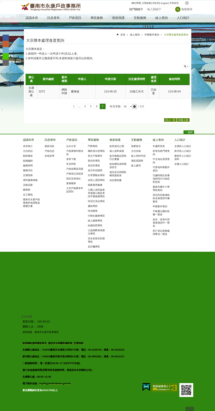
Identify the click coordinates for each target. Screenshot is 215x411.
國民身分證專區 (96, 151)
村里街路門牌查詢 (161, 153)
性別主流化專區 (96, 201)
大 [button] (190, 3)
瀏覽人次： (29, 326)
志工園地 (28, 194)
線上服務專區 (95, 220)
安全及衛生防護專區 (96, 240)
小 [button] (183, 3)
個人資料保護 (116, 151)
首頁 (122, 34)
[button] (134, 106)
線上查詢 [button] (161, 18)
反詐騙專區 (94, 246)
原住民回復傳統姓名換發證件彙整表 (161, 198)
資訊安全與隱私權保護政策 (117, 174)
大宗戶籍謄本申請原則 (74, 190)
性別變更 (93, 210)
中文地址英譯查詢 (161, 161)
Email (6, 63)
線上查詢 (135, 34)
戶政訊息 (49, 151)
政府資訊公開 (116, 146)
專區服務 (93, 139)
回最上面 (189, 409)
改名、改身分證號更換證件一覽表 (161, 222)
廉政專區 (93, 206)
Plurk (6, 44)
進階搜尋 (186, 9)
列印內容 (187, 40)
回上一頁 (170, 120)
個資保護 (115, 139)
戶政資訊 (71, 139)
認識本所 (28, 139)
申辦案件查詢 (152, 34)
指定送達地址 (73, 178)
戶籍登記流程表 (74, 173)
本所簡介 (28, 146)
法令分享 (71, 146)
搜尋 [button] (177, 9)
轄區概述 (28, 155)
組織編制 (28, 160)
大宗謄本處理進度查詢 (176, 34)
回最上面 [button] (183, 120)
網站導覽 (135, 3)
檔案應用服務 (95, 185)
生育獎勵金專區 (96, 175)
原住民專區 (94, 165)
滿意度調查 (137, 160)
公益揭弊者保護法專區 (96, 232)
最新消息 (49, 146)
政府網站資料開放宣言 (117, 166)
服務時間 (28, 165)
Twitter (6, 50)
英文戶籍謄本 (95, 155)
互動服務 (136, 139)
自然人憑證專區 (96, 180)
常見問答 (71, 164)
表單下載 (71, 159)
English (164, 3)
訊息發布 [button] (53, 18)
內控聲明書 (115, 180)
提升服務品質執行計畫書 (117, 157)
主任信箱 (136, 151)
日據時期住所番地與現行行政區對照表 (161, 178)
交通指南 (28, 175)
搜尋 (148, 8)
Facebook (6, 38)
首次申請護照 (95, 170)
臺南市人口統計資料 (182, 157)
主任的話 (28, 151)
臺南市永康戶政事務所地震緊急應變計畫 (31, 202)
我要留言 (136, 146)
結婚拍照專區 (95, 225)
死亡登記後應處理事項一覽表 (161, 232)
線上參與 (136, 165)
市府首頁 (174, 3)
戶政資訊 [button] (75, 18)
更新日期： (29, 321)
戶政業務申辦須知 (74, 153)
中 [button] (187, 3)
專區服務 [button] (96, 18)
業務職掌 (71, 183)
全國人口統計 (181, 164)
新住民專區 (94, 160)
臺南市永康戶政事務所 (51, 7)
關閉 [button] (190, 132)
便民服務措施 (30, 180)
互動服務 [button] (140, 18)
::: (1, 1)
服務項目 (28, 170)
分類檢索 (146, 3)
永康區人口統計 (182, 146)
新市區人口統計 (182, 151)
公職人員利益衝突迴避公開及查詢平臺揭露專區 (96, 193)
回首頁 (155, 3)
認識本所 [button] (32, 18)
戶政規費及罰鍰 (74, 168)
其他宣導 (49, 155)
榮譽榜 (26, 189)
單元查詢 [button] (186, 66)
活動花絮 (28, 185)
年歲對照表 (159, 146)
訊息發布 (50, 139)
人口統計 (179, 139)
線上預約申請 (138, 155)
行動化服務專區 (96, 215)
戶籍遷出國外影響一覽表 (161, 213)
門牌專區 (93, 146)
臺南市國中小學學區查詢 (161, 188)
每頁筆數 (115, 106)
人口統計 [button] (183, 18)
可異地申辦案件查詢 (161, 169)
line (6, 56)
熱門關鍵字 (136, 9)
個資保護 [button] (118, 18)
